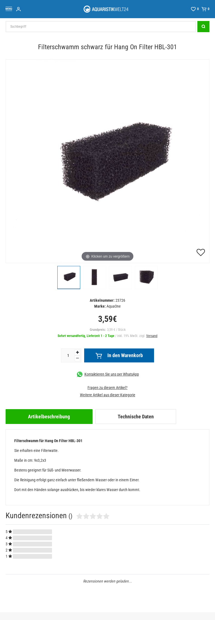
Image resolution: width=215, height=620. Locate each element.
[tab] (49, 416)
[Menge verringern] (77, 358)
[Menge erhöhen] (77, 352)
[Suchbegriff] (101, 26)
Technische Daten (136, 416)
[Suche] (203, 26)
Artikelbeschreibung (49, 416)
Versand (151, 336)
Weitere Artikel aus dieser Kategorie (107, 395)
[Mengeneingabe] (68, 355)
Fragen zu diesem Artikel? (107, 387)
